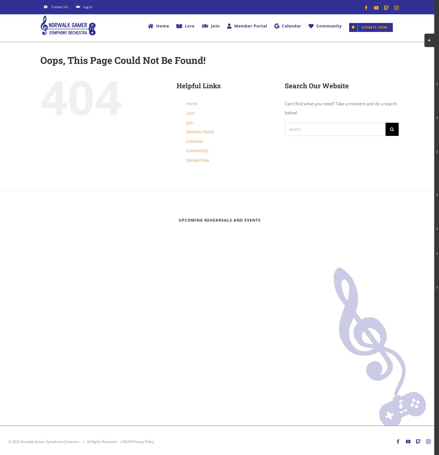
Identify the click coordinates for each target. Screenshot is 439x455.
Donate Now (197, 160)
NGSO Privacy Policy (138, 441)
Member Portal (200, 131)
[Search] (392, 129)
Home (191, 103)
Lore (190, 113)
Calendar (194, 141)
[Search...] (335, 129)
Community (197, 150)
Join (189, 122)
